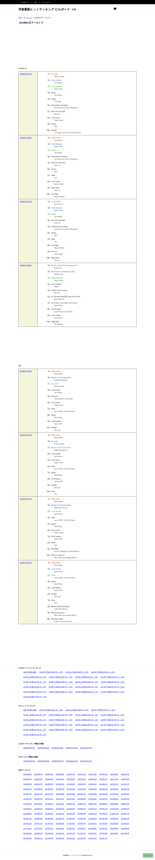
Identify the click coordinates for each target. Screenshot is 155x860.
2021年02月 (49, 804)
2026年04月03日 (43, 761)
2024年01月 (103, 784)
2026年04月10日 (29, 761)
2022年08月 (71, 794)
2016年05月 (125, 828)
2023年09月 (38, 789)
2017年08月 (71, 824)
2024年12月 (92, 779)
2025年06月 (27, 779)
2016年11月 (60, 828)
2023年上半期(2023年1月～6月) (34, 677)
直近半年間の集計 (30, 672)
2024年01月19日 (26, 435)
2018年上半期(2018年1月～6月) (86, 687)
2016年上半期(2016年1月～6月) (86, 692)
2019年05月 (60, 814)
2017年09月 (60, 824)
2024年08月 (27, 784)
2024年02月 (92, 784)
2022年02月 (27, 799)
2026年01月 (60, 774)
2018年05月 (82, 819)
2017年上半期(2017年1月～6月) (34, 692)
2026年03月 (38, 774)
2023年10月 (27, 789)
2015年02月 (71, 838)
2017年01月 (38, 828)
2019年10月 (114, 809)
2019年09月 (125, 809)
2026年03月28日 (57, 748)
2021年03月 (38, 804)
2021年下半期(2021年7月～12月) (112, 677)
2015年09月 (103, 833)
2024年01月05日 (26, 563)
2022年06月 (92, 794)
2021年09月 (81, 799)
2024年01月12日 (26, 499)
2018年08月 (49, 819)
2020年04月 (49, 809)
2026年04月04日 (43, 748)
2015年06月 (27, 838)
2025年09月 (103, 774)
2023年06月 (71, 789)
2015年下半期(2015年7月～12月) (112, 692)
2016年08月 (92, 828)
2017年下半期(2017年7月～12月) (112, 687)
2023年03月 (103, 789)
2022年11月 (38, 794)
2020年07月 (125, 804)
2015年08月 (114, 833)
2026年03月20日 (72, 761)
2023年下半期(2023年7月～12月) (103, 672)
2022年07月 (81, 794)
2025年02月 (71, 779)
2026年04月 (27, 774)
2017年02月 (27, 828)
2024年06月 (49, 784)
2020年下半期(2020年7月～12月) (61, 682)
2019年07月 (38, 814)
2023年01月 (125, 789)
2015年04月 (49, 838)
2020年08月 (114, 804)
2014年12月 (92, 838)
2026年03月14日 (86, 748)
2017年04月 (114, 824)
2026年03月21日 (72, 748)
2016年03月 (38, 833)
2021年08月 (92, 799)
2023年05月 (82, 789)
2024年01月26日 (26, 371)
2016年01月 (60, 833)
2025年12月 (71, 774)
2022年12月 (27, 794)
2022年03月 (125, 794)
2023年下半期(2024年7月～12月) (51, 710)
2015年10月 (92, 833)
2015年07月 (125, 833)
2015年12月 (71, 833)
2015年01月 (82, 838)
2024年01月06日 (26, 265)
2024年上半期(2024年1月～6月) (76, 672)
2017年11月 (38, 824)
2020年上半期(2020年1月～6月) (86, 682)
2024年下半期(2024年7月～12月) (51, 672)
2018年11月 (125, 814)
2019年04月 (71, 814)
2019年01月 (103, 814)
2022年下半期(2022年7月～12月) (61, 677)
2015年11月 (82, 833)
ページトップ (148, 855)
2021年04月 (27, 804)
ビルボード (25, 2)
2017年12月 (27, 824)
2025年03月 (60, 779)
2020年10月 (92, 804)
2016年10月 (71, 828)
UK (35, 2)
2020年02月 (71, 809)
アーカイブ (46, 2)
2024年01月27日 (26, 74)
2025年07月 (125, 774)
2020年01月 (82, 809)
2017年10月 (49, 824)
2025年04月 (49, 779)
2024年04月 (71, 784)
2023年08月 (49, 789)
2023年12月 (114, 784)
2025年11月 (82, 774)
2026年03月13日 (86, 761)
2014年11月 (103, 838)
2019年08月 (27, 814)
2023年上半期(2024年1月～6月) (76, 710)
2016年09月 (81, 828)
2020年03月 (60, 809)
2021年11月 (60, 799)
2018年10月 (27, 819)
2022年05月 (103, 794)
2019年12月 (92, 809)
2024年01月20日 (26, 138)
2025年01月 (82, 779)
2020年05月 (38, 809)
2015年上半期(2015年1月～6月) (34, 697)
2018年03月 (103, 819)
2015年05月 (38, 838)
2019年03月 (82, 814)
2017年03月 (125, 824)
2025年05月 (38, 779)
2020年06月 (27, 809)
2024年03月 (82, 784)
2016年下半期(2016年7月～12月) (61, 692)
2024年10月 (114, 779)
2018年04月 (92, 819)
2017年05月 (103, 824)
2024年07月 (38, 784)
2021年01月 (60, 804)
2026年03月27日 (58, 761)
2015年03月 (60, 838)
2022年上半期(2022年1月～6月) (86, 677)
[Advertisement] (77, 46)
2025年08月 (114, 774)
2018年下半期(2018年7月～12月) (61, 687)
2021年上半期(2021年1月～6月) (34, 682)
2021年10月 (71, 799)
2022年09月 (60, 794)
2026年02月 (49, 774)
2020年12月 (71, 804)
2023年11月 (125, 784)
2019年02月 (92, 814)
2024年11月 (103, 779)
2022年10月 (49, 794)
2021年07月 (103, 799)
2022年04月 (114, 794)
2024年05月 (60, 784)
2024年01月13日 (26, 202)
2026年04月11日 (29, 748)
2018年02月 (114, 819)
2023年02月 (114, 789)
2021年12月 (49, 799)
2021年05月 (125, 799)
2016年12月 (49, 828)
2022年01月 (38, 799)
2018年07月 (60, 819)
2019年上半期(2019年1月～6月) (34, 687)
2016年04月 (27, 833)
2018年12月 (114, 814)
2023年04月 (92, 789)
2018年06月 (71, 819)
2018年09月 (38, 819)
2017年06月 (92, 824)
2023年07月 (60, 789)
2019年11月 (103, 809)
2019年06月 (49, 814)
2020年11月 (82, 804)
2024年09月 (125, 779)
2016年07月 (103, 828)
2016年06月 (114, 828)
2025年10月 (92, 774)
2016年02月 (49, 833)
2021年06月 (114, 799)
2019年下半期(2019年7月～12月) (112, 682)
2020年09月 (103, 804)
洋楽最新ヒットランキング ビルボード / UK (47, 9)
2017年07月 (81, 824)
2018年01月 (125, 819)
